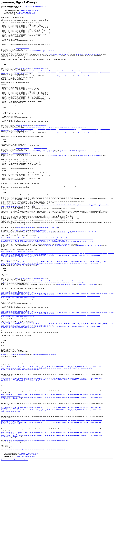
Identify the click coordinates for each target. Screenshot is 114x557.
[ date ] (18, 13)
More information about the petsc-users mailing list (14, 546)
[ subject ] (28, 13)
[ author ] (33, 13)
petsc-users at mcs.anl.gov (43, 59)
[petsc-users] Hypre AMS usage (29, 10)
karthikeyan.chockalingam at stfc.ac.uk (35, 6)
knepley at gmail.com (22, 54)
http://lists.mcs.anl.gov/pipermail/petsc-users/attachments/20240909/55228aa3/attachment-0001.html (36, 525)
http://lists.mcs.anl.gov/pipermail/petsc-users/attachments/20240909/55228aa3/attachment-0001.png (36, 535)
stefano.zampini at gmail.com (23, 59)
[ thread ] (22, 13)
